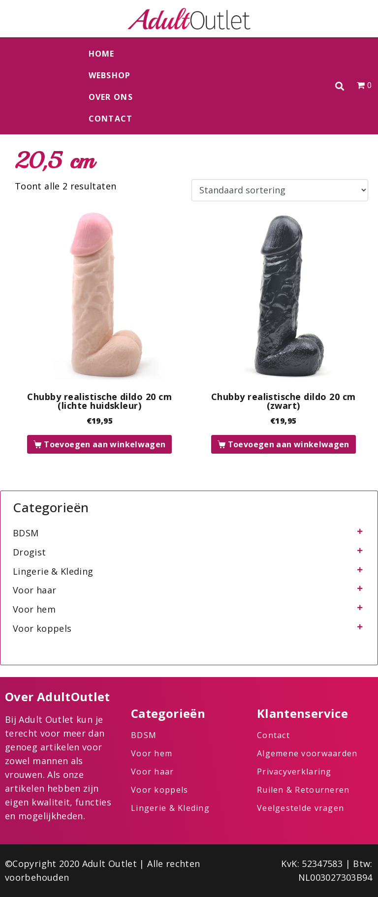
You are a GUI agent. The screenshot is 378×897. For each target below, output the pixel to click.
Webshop (110, 75)
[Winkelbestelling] (279, 190)
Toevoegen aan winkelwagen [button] (104, 444)
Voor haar (34, 590)
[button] (340, 86)
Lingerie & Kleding (53, 571)
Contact (111, 118)
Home (102, 53)
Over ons (111, 97)
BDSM (25, 533)
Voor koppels (42, 628)
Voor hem (34, 609)
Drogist (29, 552)
